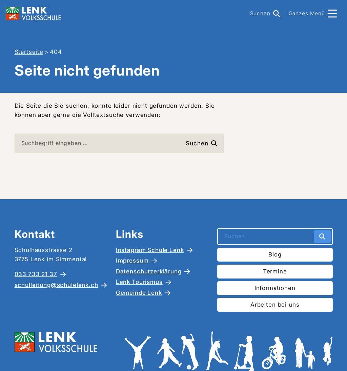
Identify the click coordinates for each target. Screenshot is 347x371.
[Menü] (313, 13)
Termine (275, 271)
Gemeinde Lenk (139, 292)
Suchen (201, 143)
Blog (274, 254)
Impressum (132, 260)
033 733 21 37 (36, 274)
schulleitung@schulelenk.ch (56, 285)
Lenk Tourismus (139, 282)
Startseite (29, 51)
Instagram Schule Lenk (150, 250)
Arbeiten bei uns (275, 304)
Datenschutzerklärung (149, 271)
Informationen (274, 288)
